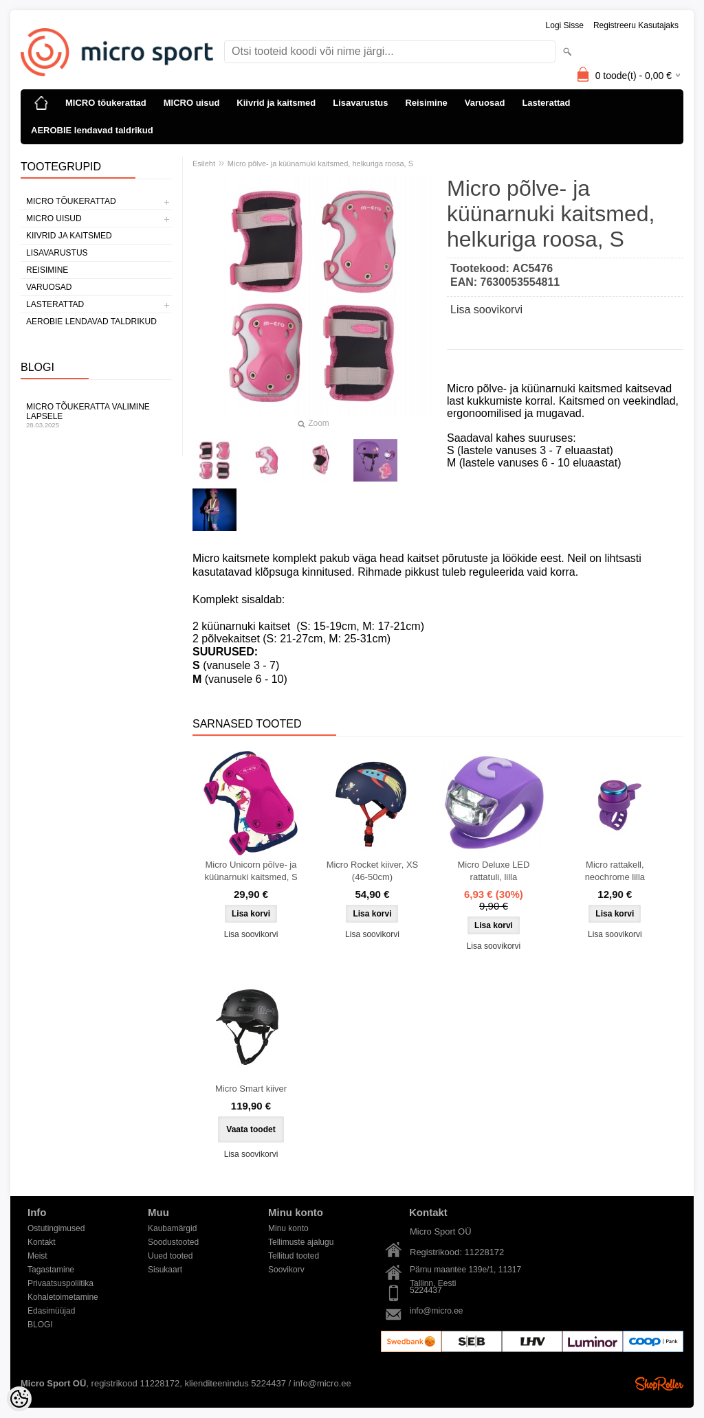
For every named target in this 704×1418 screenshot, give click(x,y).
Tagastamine (51, 1269)
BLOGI (40, 1324)
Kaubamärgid (172, 1228)
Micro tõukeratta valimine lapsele (96, 415)
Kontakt (42, 1242)
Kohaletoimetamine (63, 1297)
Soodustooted (173, 1242)
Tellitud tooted (293, 1256)
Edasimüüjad (51, 1311)
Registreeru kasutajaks (636, 25)
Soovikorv (286, 1269)
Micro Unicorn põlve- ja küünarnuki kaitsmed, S (250, 870)
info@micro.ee (436, 1311)
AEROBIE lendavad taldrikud (92, 130)
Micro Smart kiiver (251, 1088)
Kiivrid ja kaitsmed (276, 103)
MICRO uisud (192, 103)
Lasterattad (546, 103)
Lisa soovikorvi (486, 309)
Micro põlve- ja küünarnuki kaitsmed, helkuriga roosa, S (320, 163)
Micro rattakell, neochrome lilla (615, 870)
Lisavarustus (360, 103)
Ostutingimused (56, 1228)
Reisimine (426, 103)
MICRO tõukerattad (105, 103)
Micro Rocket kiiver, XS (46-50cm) (373, 870)
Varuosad (485, 103)
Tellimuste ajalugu (300, 1242)
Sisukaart (165, 1269)
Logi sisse (565, 25)
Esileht (203, 163)
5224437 (426, 1290)
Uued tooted (170, 1256)
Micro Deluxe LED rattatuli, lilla (494, 870)
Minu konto (288, 1228)
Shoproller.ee (659, 1384)
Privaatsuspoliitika (61, 1283)
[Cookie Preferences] (19, 1398)
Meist (37, 1256)
